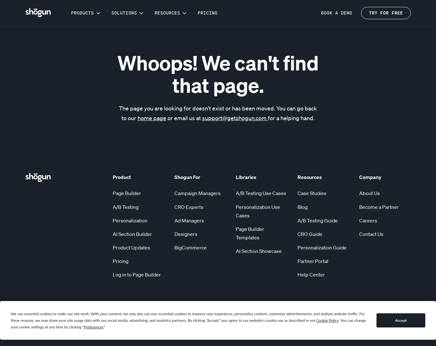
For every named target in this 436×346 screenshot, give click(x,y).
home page (152, 117)
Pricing (208, 13)
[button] (86, 13)
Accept (401, 320)
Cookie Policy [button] (327, 320)
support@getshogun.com (235, 117)
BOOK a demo (336, 13)
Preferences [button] (93, 327)
